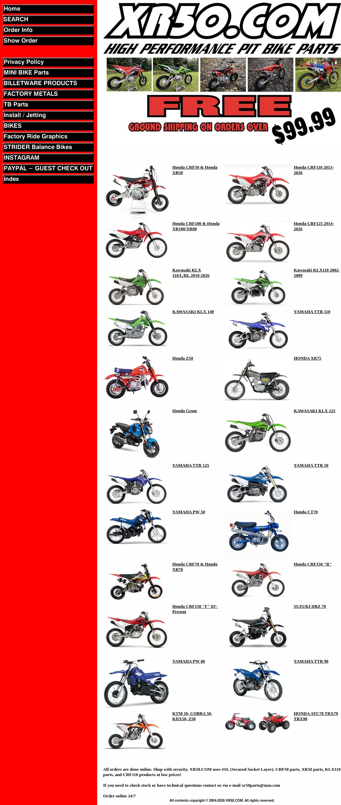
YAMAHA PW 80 (188, 661)
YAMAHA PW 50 (188, 511)
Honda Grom (184, 410)
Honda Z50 (182, 358)
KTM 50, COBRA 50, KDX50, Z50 (192, 716)
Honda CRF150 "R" (313, 564)
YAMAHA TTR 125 (190, 465)
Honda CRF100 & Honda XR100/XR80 (196, 226)
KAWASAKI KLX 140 (193, 311)
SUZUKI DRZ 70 (310, 606)
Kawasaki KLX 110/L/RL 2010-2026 (191, 272)
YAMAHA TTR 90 (311, 661)
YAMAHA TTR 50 (311, 465)
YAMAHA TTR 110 (312, 311)
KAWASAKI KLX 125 (314, 410)
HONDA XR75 (307, 358)
